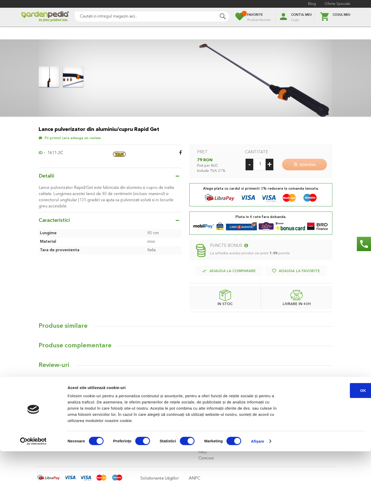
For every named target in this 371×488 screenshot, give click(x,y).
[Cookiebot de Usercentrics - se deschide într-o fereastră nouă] (33, 478)
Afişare (257, 478)
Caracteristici (54, 220)
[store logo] (45, 17)
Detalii (46, 176)
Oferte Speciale (337, 4)
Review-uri (54, 363)
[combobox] (152, 16)
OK (328, 427)
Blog (312, 4)
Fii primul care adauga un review (73, 138)
